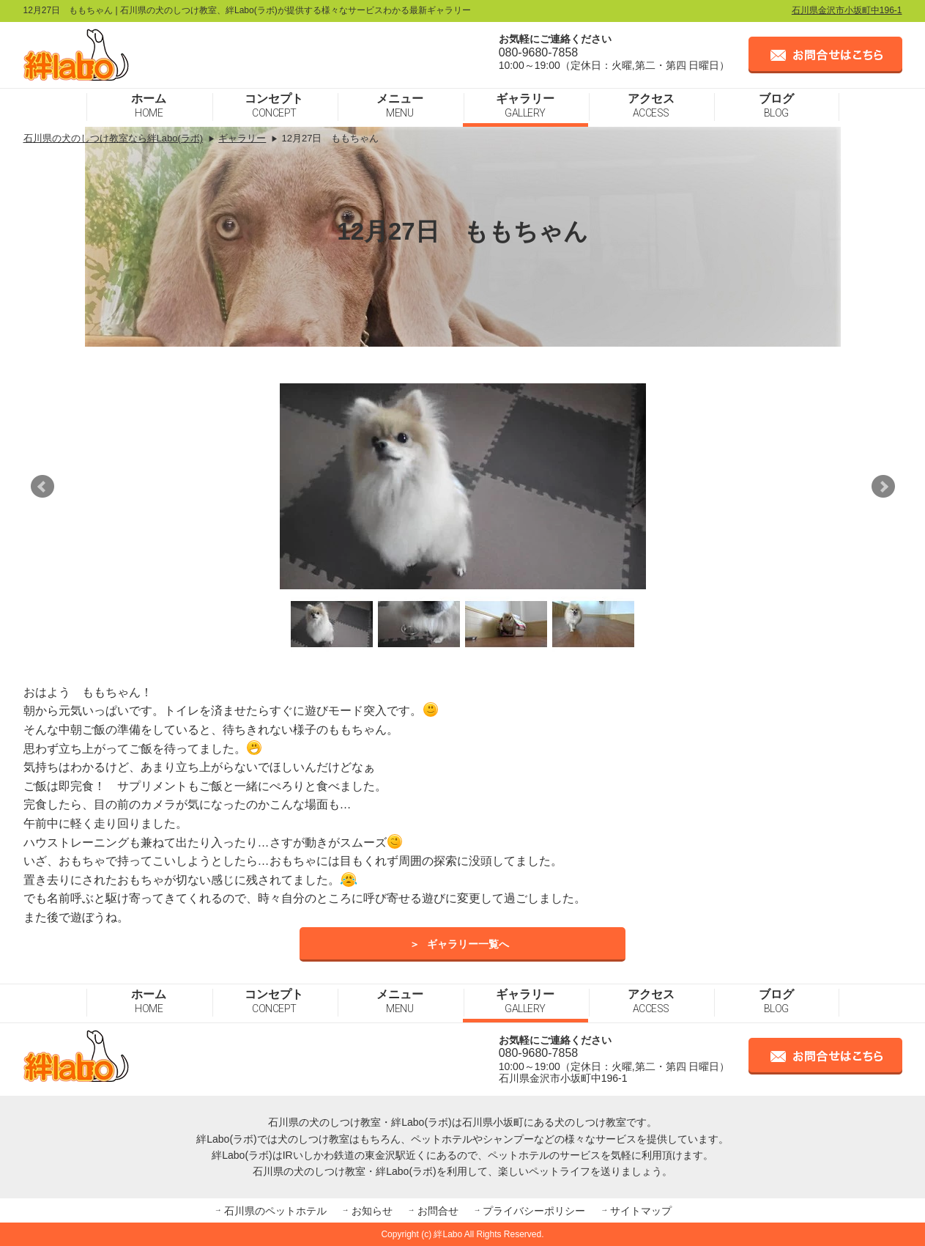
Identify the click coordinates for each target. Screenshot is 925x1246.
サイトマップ (641, 1211)
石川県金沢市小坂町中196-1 (847, 10)
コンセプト (274, 105)
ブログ (776, 105)
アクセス (651, 105)
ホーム (148, 105)
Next (883, 486)
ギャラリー (525, 105)
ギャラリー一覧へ (468, 945)
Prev (42, 486)
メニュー (399, 105)
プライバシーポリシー (534, 1211)
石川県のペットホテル (275, 1211)
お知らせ (372, 1211)
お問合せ (437, 1211)
